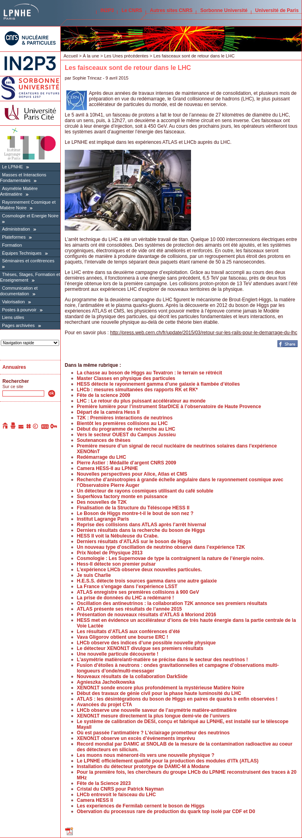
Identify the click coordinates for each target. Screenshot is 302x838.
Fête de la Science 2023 (104, 783)
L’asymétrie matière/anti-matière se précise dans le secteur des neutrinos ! (162, 659)
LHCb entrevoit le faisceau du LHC (116, 794)
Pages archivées (18, 325)
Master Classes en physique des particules (126, 378)
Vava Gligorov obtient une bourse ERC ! (122, 637)
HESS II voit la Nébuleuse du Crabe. (117, 536)
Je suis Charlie (94, 575)
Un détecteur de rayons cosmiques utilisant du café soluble (145, 491)
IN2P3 (107, 10)
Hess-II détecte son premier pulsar (116, 564)
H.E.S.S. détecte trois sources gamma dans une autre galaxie (147, 581)
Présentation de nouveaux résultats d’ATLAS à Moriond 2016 (146, 614)
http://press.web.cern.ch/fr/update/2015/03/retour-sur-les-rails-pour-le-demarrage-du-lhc (204, 332)
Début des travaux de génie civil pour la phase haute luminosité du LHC (159, 693)
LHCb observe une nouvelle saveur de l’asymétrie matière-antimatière (157, 710)
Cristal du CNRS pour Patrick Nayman (120, 789)
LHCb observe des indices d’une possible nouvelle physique (146, 643)
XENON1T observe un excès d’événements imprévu (136, 738)
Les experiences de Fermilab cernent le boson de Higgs (140, 806)
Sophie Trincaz (87, 78)
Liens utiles (13, 317)
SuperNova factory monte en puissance (122, 496)
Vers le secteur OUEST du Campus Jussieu (126, 434)
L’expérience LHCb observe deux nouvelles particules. (139, 569)
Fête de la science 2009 (103, 395)
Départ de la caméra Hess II (108, 412)
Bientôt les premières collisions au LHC (122, 423)
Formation (12, 245)
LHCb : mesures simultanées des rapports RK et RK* (137, 389)
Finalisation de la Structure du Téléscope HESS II (133, 508)
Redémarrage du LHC (101, 457)
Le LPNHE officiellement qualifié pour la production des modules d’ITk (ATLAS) (168, 761)
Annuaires (14, 367)
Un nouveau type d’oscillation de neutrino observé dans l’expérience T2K (161, 547)
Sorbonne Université (223, 10)
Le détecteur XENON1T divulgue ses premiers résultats (140, 648)
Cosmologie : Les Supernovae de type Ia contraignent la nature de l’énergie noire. (170, 558)
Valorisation (13, 301)
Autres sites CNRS (171, 10)
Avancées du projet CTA (104, 704)
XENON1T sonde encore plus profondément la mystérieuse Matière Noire (160, 688)
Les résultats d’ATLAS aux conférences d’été (128, 631)
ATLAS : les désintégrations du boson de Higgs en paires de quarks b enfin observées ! (177, 699)
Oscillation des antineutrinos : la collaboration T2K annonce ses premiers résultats (172, 603)
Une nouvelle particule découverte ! (117, 654)
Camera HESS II (95, 800)
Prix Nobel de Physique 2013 (109, 553)
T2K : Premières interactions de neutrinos (125, 418)
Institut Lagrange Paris (103, 519)
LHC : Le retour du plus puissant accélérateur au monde (141, 401)
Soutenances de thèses (103, 440)
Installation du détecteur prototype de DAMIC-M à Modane (143, 766)
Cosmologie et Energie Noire (30, 215)
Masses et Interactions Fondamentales (23, 177)
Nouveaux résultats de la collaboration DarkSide (132, 676)
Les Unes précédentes (126, 55)
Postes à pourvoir (19, 309)
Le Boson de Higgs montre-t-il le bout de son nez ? (135, 513)
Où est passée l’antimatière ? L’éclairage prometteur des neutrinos (153, 733)
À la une (91, 55)
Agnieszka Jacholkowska (106, 682)
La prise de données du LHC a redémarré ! (125, 598)
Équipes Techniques (21, 253)
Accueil (71, 55)
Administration (16, 229)
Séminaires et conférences (28, 260)
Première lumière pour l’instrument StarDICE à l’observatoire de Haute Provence (169, 406)
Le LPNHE (12, 166)
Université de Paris (277, 10)
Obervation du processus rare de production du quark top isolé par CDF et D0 (166, 811)
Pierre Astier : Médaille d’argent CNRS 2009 (126, 463)
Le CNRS (131, 10)
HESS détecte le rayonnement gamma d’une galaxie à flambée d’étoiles (158, 384)
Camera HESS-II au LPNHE (107, 468)
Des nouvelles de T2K (102, 502)
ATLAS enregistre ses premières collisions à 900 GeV (138, 592)
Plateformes (14, 237)
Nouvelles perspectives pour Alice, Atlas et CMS (132, 474)
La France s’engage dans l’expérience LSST (127, 586)
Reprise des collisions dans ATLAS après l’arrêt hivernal (141, 524)
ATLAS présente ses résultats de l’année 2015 (129, 609)
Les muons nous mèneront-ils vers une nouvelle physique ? (145, 755)
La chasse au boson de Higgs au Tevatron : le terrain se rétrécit (149, 373)
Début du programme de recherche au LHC (126, 429)
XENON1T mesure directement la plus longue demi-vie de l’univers (153, 716)
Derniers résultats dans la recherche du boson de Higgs (141, 530)
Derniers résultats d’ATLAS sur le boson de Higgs (134, 541)
